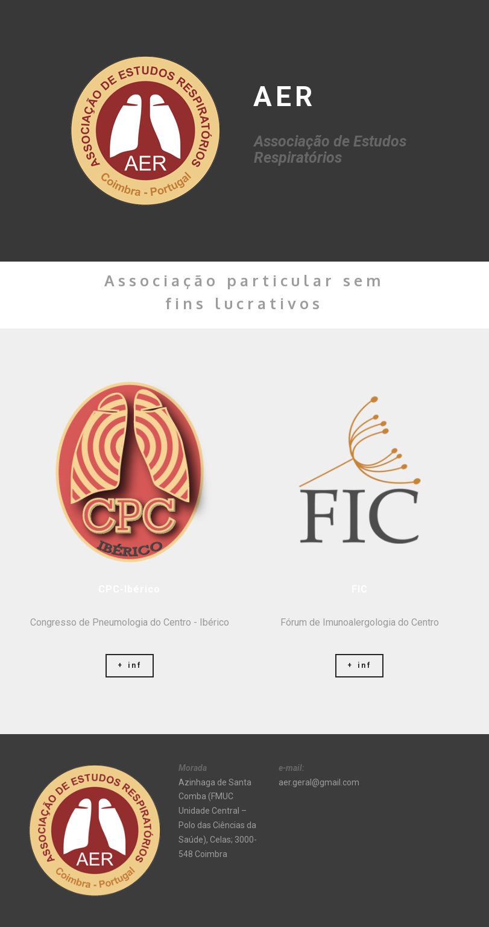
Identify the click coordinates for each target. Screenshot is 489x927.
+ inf (130, 665)
